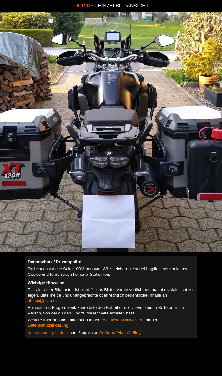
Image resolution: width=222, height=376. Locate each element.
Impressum (38, 332)
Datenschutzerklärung (48, 325)
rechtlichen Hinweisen (122, 320)
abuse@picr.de (42, 300)
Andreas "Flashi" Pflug (120, 332)
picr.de (58, 332)
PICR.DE (83, 5)
